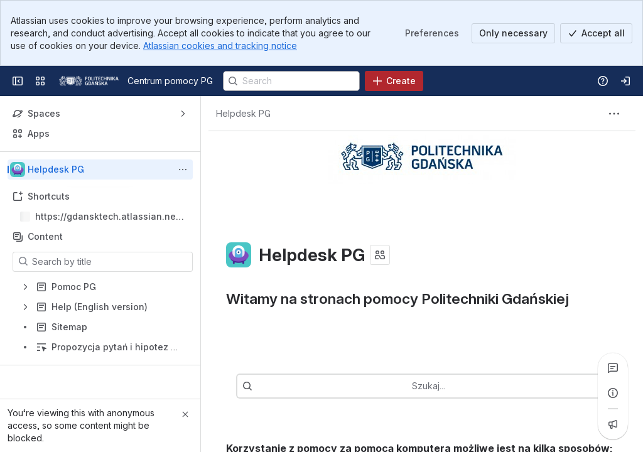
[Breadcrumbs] (243, 113)
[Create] (394, 81)
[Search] (291, 81)
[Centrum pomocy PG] (88, 81)
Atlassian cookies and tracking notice (220, 45)
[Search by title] (110, 262)
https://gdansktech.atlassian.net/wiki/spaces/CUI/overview (108, 217)
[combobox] (440, 386)
